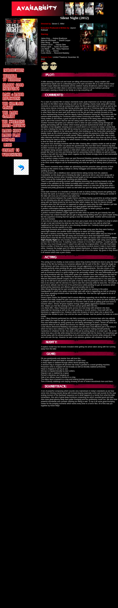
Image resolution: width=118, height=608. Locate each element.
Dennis (56, 51)
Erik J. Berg (46, 51)
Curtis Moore (46, 327)
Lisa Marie (45, 49)
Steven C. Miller (57, 24)
